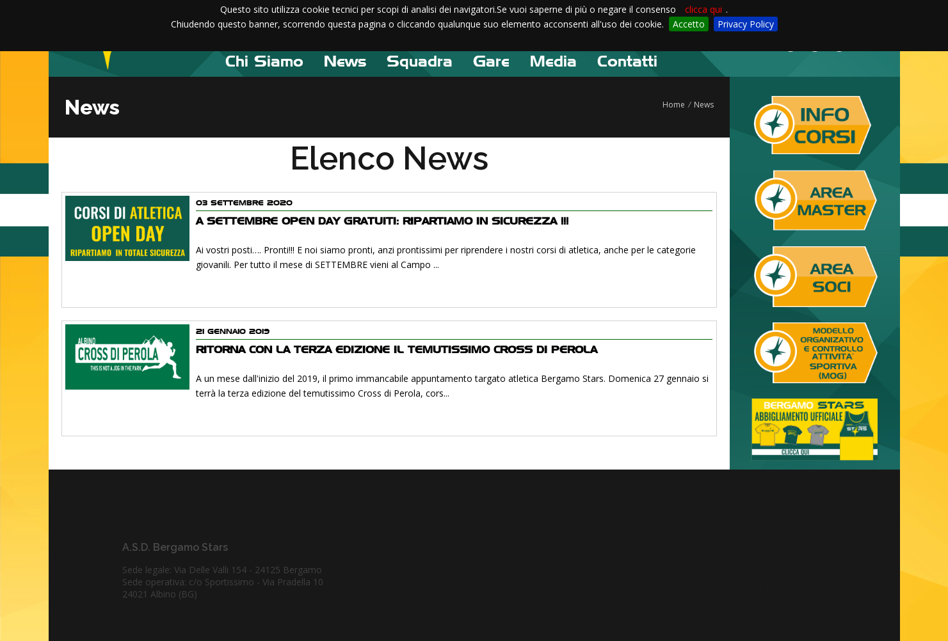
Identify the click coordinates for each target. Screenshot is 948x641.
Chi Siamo (264, 61)
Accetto (689, 24)
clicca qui (703, 9)
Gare (491, 61)
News (345, 61)
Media (553, 61)
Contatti (627, 61)
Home (674, 104)
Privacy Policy (746, 24)
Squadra (420, 61)
